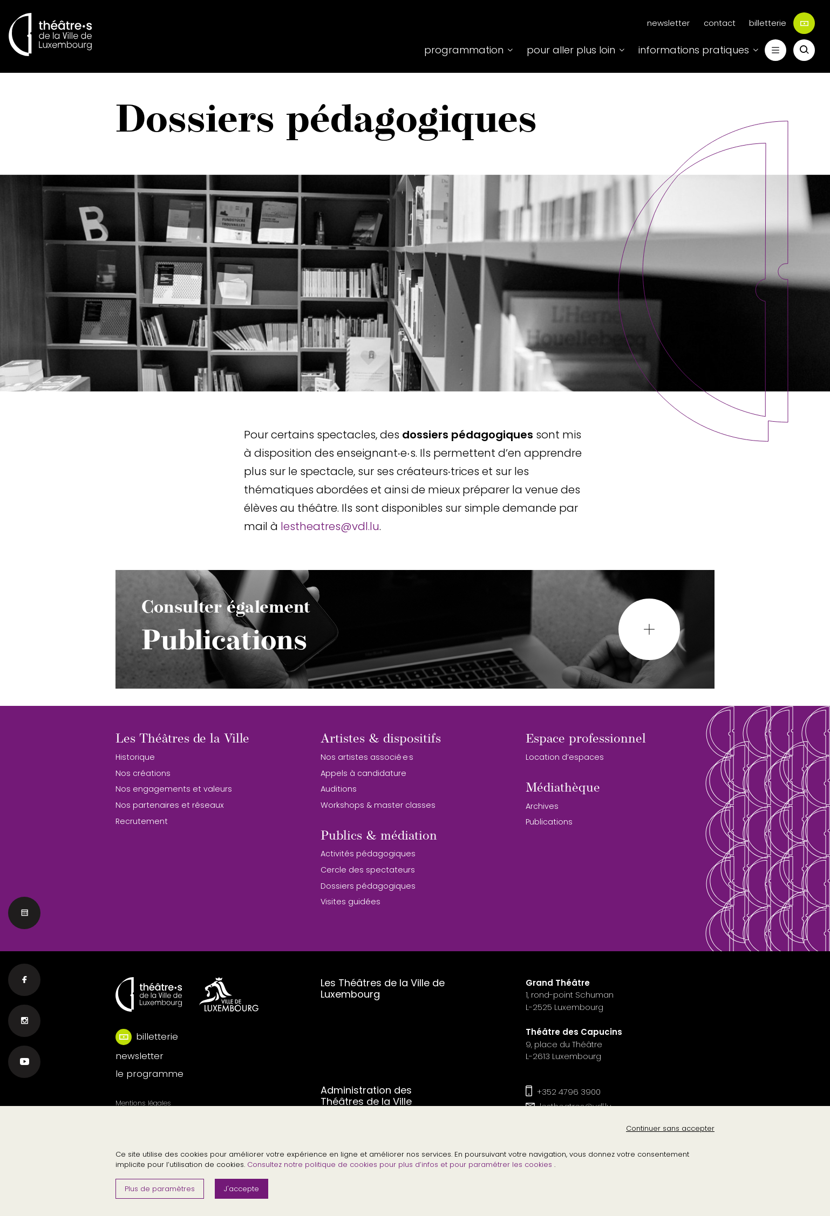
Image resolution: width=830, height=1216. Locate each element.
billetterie (782, 23)
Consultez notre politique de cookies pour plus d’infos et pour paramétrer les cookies (400, 1164)
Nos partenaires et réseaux (169, 805)
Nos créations (143, 773)
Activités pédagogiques (368, 853)
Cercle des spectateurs (368, 869)
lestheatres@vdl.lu (330, 526)
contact (720, 23)
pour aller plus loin (571, 50)
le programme (149, 1073)
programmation (464, 50)
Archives (542, 806)
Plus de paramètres (160, 1189)
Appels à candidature (363, 773)
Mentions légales (143, 1103)
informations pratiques (693, 50)
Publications (549, 821)
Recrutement (141, 821)
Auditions (339, 789)
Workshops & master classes (378, 805)
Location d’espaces (565, 757)
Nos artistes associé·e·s (367, 757)
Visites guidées (350, 901)
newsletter (668, 23)
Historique (135, 757)
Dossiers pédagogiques (368, 886)
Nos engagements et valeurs (173, 789)
